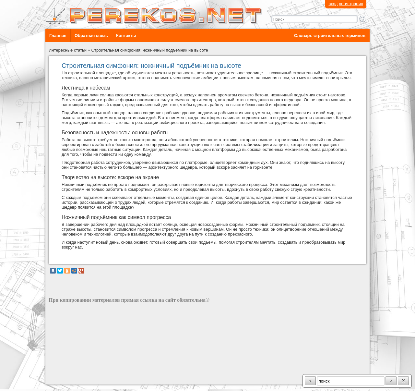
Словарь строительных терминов (329, 35)
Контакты (126, 35)
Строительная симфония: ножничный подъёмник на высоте (149, 50)
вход (333, 3)
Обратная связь (91, 35)
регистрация (351, 3)
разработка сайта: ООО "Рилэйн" (81, 378)
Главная (57, 35)
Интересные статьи (68, 50)
